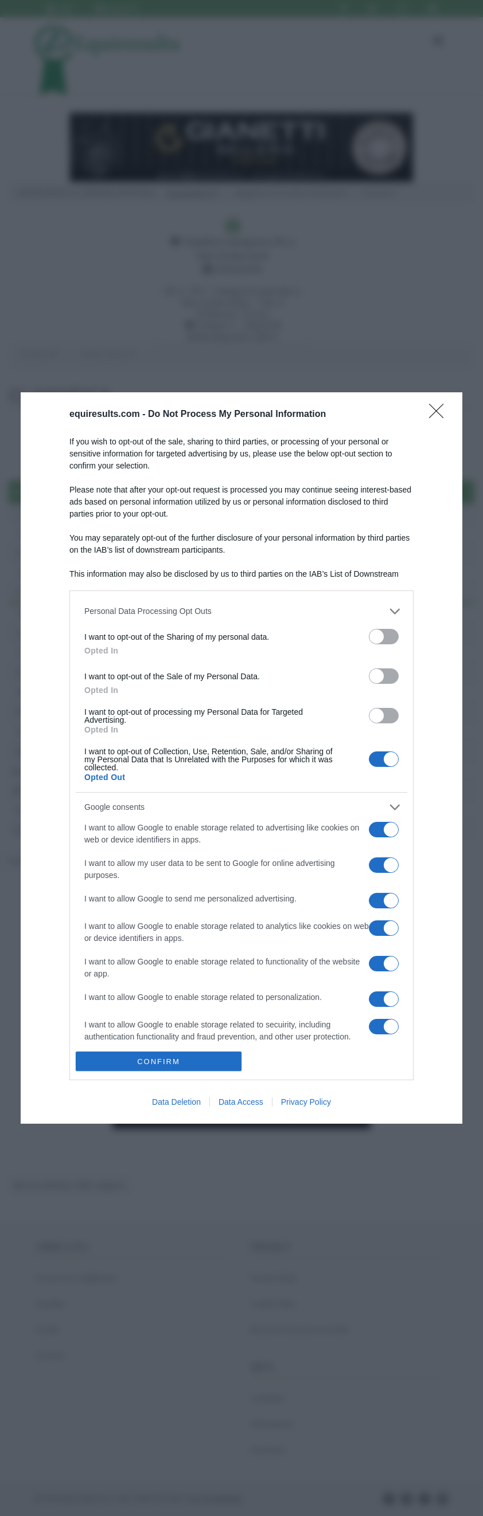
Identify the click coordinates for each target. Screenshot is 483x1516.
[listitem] (241, 611)
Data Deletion (176, 1102)
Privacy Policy (306, 1102)
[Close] (440, 415)
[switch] (384, 636)
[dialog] (241, 758)
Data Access (241, 1102)
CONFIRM (158, 1061)
